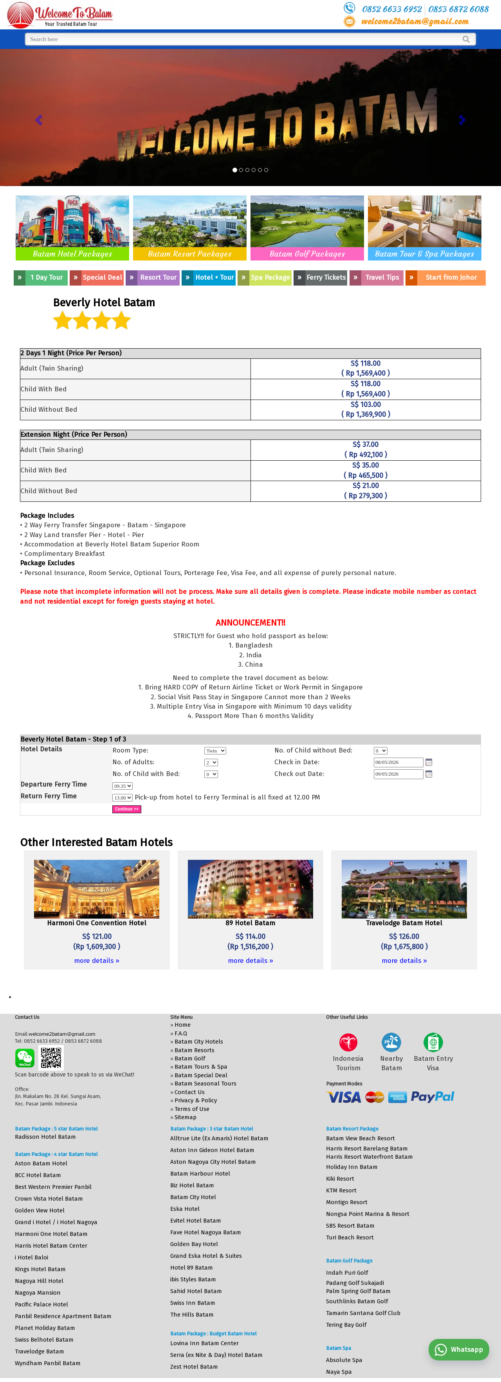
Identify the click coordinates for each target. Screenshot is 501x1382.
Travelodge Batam (39, 1351)
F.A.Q (181, 1033)
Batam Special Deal (201, 1075)
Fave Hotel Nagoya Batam (205, 1232)
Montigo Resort (347, 1202)
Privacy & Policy (196, 1100)
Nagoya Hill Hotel (39, 1280)
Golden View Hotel (40, 1210)
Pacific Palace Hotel (41, 1304)
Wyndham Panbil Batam (48, 1363)
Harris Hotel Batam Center (51, 1245)
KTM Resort (341, 1190)
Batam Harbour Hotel (200, 1173)
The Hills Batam (192, 1314)
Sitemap (185, 1117)
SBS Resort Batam (350, 1225)
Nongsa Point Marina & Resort (367, 1213)
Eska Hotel (185, 1208)
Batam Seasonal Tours (205, 1083)
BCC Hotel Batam (38, 1175)
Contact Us (190, 1092)
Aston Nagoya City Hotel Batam (213, 1161)
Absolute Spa (344, 1360)
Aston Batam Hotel (41, 1163)
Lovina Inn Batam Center (204, 1343)
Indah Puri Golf (347, 1272)
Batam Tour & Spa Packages (424, 254)
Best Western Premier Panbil (53, 1186)
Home (183, 1024)
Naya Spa (339, 1371)
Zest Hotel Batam (194, 1366)
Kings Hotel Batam (40, 1269)
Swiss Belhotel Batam (44, 1339)
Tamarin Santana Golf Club (363, 1313)
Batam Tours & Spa (201, 1066)
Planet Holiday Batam (45, 1327)
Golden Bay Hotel (194, 1244)
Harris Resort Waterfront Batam (369, 1156)
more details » (96, 961)
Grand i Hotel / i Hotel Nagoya (56, 1222)
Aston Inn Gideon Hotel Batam (212, 1150)
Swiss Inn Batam (192, 1302)
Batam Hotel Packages (72, 254)
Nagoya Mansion (38, 1292)
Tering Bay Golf (346, 1324)
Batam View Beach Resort (360, 1138)
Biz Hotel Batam (192, 1185)
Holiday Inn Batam (352, 1166)
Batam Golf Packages (307, 254)
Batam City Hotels (199, 1041)
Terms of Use (192, 1108)
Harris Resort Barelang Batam (367, 1148)
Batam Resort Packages (190, 254)
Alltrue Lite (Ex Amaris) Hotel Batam (219, 1138)
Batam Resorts (194, 1050)
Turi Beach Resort (350, 1237)
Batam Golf (190, 1058)
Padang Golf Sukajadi (355, 1282)
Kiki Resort (340, 1178)
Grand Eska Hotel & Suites (206, 1255)
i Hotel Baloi (31, 1257)
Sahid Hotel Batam (196, 1291)
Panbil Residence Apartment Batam (63, 1316)
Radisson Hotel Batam (45, 1136)
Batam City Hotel (193, 1197)
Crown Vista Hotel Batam (49, 1198)
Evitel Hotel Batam (195, 1220)
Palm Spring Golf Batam (358, 1291)
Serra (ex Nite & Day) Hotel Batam (216, 1354)
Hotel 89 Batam (191, 1267)
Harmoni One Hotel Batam (51, 1233)
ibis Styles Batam (193, 1279)
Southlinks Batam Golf (357, 1301)
